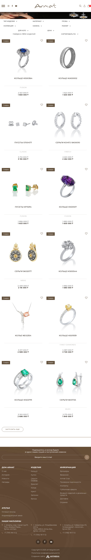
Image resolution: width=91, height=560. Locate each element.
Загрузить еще (12, 429)
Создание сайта (45, 556)
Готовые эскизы (9, 512)
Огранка (63, 502)
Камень (36, 26)
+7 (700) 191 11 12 (39, 535)
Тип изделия (9, 21)
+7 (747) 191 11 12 (10, 533)
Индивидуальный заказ (12, 515)
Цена (49, 30)
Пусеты (34, 480)
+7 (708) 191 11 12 (68, 533)
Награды (5, 482)
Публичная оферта (68, 489)
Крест (33, 491)
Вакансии (64, 475)
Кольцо (34, 471)
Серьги (34, 479)
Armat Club (65, 479)
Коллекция (8, 26)
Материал (37, 21)
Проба (64, 21)
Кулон (33, 475)
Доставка (64, 499)
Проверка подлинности (70, 482)
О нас (4, 471)
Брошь (34, 499)
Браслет (34, 484)
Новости (5, 479)
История (5, 475)
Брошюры (64, 471)
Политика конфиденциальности (45, 553)
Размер (65, 26)
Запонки (34, 495)
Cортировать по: (68, 34)
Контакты (64, 486)
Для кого (22, 30)
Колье (33, 488)
